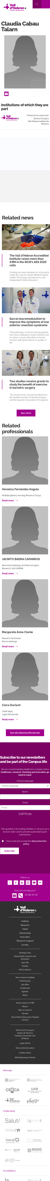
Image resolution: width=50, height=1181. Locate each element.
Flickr (40, 882)
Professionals (25, 981)
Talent (25, 929)
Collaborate (25, 988)
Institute (25, 921)
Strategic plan (25, 953)
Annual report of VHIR (25, 1003)
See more (26, 413)
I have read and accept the (26, 842)
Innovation (25, 937)
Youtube (34, 882)
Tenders (25, 966)
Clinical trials (25, 933)
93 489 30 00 (31, 895)
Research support (25, 941)
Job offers (25, 984)
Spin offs (25, 963)
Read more (8, 500)
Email (6, 93)
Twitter (10, 882)
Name (25, 792)
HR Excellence (25, 970)
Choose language (25, 781)
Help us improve (25, 1010)
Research (25, 925)
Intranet (25, 1013)
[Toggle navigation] (45, 4)
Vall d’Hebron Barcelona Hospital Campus (25, 1018)
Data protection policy (25, 1048)
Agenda (25, 991)
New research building (25, 977)
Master (25, 1006)
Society (25, 945)
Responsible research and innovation (25, 957)
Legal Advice (25, 1043)
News (25, 995)
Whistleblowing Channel (25, 1057)
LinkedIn (22, 882)
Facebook (16, 882)
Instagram (28, 882)
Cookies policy (25, 1053)
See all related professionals (25, 732)
